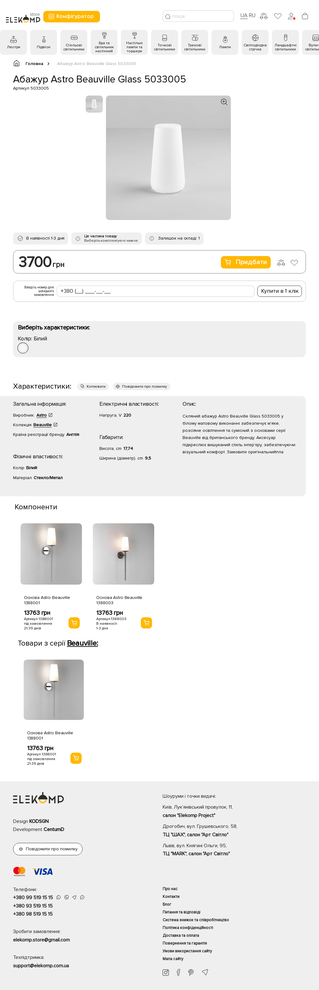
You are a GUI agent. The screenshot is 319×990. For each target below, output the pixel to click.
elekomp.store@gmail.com (41, 940)
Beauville (42, 424)
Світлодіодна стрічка (255, 47)
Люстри (13, 47)
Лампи (225, 47)
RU (252, 15)
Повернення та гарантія (185, 943)
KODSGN (39, 821)
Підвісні (43, 47)
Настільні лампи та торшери (134, 47)
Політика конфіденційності (188, 927)
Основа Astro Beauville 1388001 (47, 600)
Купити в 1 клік (280, 290)
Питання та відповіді (181, 912)
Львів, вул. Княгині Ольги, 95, (234, 850)
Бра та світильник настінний (104, 47)
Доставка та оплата (181, 935)
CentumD (54, 829)
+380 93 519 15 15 (33, 906)
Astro (41, 415)
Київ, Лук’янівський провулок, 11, (234, 812)
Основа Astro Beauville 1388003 (119, 600)
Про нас (170, 888)
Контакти (171, 896)
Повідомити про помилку (144, 386)
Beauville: (82, 643)
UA (244, 15)
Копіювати (96, 386)
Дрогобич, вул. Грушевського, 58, (234, 831)
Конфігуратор (71, 16)
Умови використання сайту (187, 951)
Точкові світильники (164, 47)
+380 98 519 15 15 (33, 914)
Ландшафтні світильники (285, 47)
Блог (167, 904)
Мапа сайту (173, 958)
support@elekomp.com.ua (41, 966)
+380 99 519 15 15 (33, 897)
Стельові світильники (73, 47)
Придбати (246, 262)
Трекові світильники (194, 47)
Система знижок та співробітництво (196, 920)
